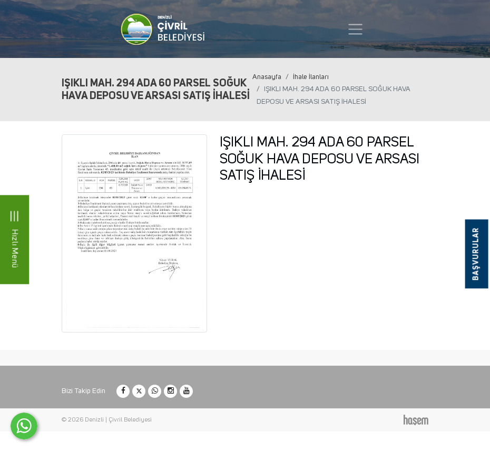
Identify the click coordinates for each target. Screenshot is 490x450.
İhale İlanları (311, 77)
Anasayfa (266, 77)
